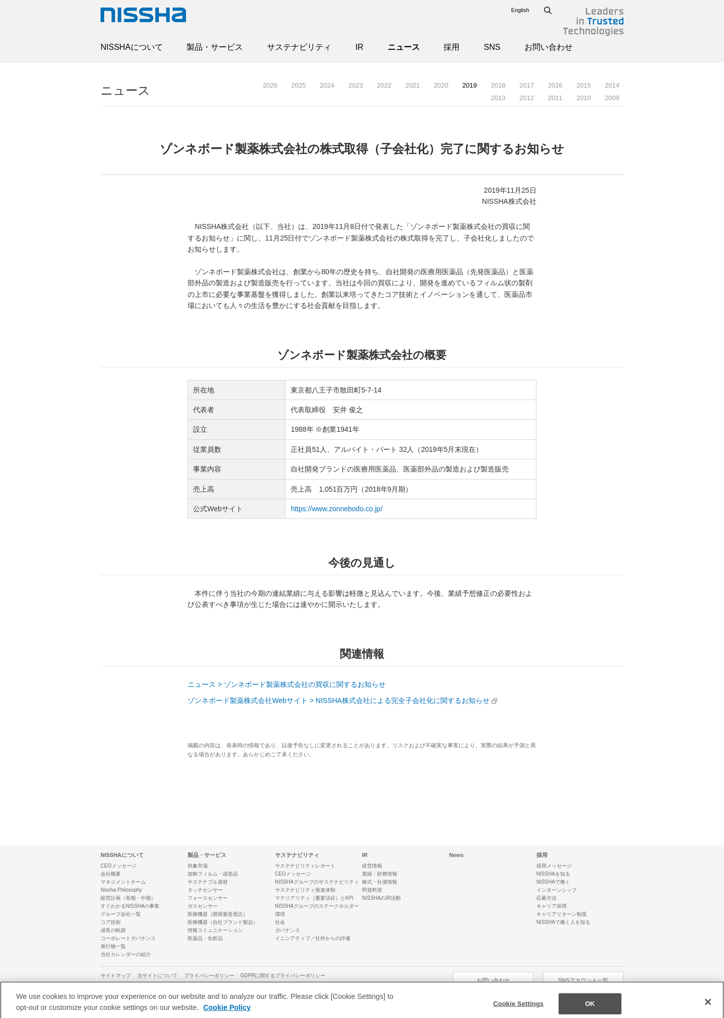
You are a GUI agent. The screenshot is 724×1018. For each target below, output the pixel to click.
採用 (451, 47)
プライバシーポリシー (209, 975)
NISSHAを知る (553, 874)
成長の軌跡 (113, 930)
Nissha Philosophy (121, 890)
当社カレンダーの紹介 (126, 954)
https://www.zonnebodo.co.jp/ (336, 509)
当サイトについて (157, 975)
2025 (298, 85)
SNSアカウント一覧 (583, 980)
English (520, 10)
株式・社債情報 (379, 882)
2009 (612, 98)
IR (359, 47)
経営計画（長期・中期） (128, 898)
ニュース (404, 47)
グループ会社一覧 (121, 914)
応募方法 (546, 898)
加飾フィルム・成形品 (213, 874)
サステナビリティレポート (305, 866)
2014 (612, 85)
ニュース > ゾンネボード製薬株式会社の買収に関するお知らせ (287, 684)
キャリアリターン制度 (561, 914)
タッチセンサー (205, 890)
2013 (498, 98)
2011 (555, 98)
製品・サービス (215, 47)
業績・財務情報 (379, 874)
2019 (470, 85)
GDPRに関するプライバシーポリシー (282, 975)
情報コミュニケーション (215, 930)
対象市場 (198, 866)
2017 (526, 85)
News (456, 855)
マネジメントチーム (123, 882)
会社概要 (111, 874)
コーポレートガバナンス (128, 938)
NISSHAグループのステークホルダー (317, 906)
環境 (280, 914)
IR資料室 (372, 890)
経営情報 (372, 866)
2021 (412, 85)
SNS (492, 47)
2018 (498, 85)
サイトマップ (116, 975)
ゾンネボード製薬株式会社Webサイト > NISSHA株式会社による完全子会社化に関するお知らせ (339, 700)
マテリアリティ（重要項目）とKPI (314, 898)
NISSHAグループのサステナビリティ (317, 882)
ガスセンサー (203, 906)
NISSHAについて (132, 47)
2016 (555, 85)
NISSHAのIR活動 (381, 898)
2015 (583, 85)
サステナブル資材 (208, 882)
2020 (441, 85)
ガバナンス (287, 930)
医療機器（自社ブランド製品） (223, 922)
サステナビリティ (299, 47)
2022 (384, 85)
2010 (583, 98)
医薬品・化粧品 (205, 938)
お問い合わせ (548, 47)
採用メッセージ (554, 866)
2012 (526, 98)
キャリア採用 (551, 906)
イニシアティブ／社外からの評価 (312, 938)
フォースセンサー (208, 898)
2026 (270, 85)
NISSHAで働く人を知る (563, 922)
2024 (327, 85)
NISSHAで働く (553, 882)
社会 (280, 922)
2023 (355, 85)
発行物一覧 (113, 946)
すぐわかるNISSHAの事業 (130, 906)
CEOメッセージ (119, 866)
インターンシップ (556, 890)
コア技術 (111, 922)
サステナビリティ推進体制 (305, 890)
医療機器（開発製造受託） (218, 914)
